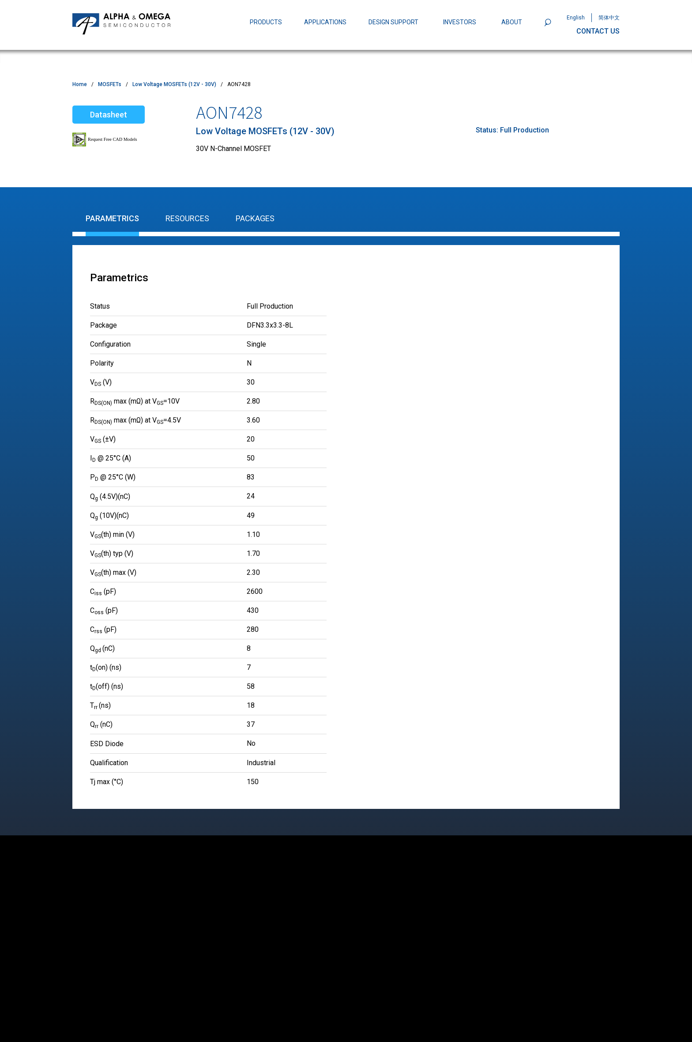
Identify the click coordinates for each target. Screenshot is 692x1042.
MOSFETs (109, 84)
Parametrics (112, 218)
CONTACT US (598, 31)
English (576, 18)
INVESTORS (459, 22)
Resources (187, 218)
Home (79, 84)
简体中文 (609, 18)
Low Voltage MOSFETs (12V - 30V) (174, 84)
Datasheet (108, 114)
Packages (255, 218)
